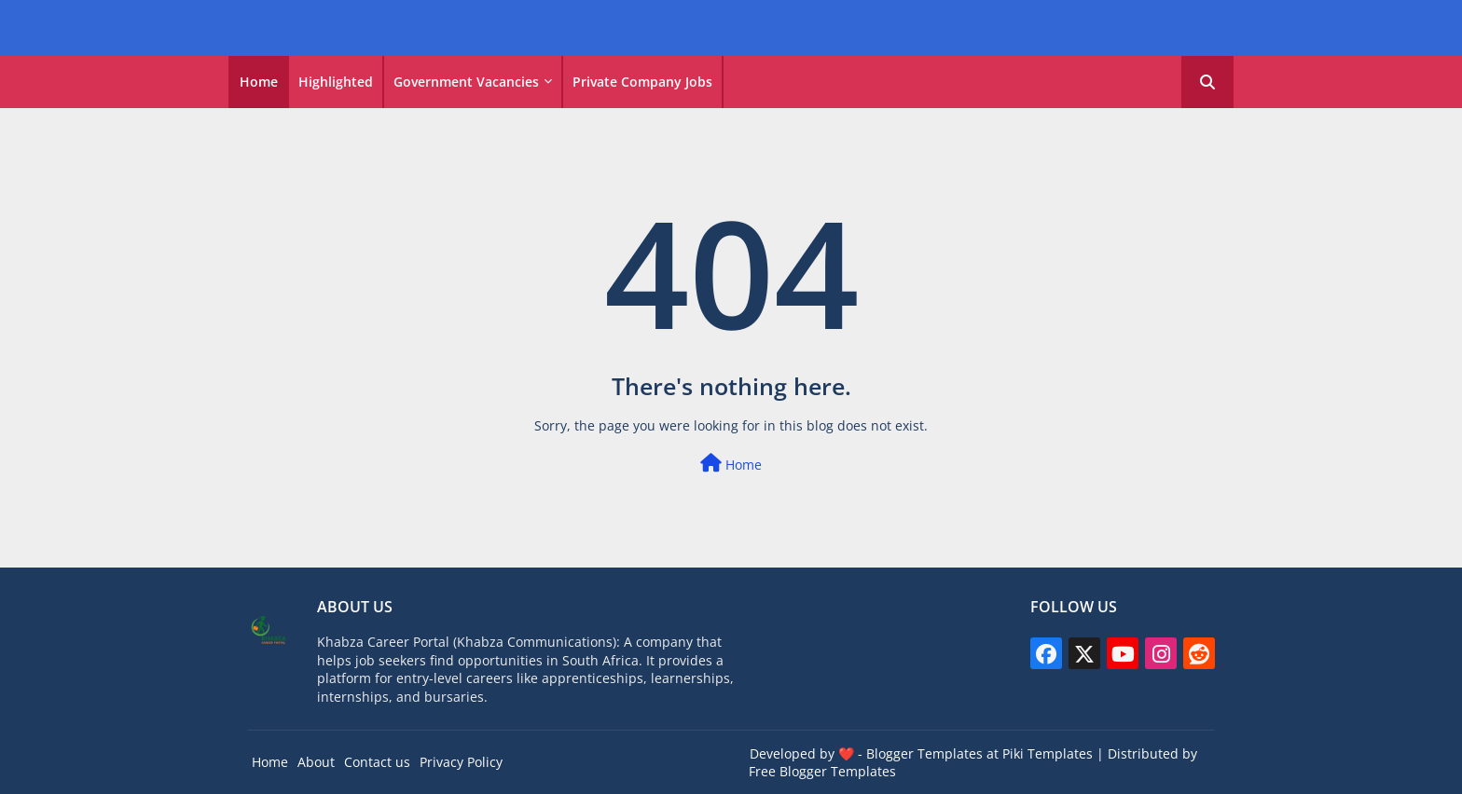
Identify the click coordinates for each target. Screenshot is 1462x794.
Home (259, 81)
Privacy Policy (461, 762)
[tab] (258, 82)
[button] (1207, 82)
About (316, 762)
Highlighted (335, 81)
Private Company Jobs (642, 81)
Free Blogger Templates (822, 771)
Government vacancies (466, 81)
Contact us (377, 762)
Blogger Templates (924, 753)
